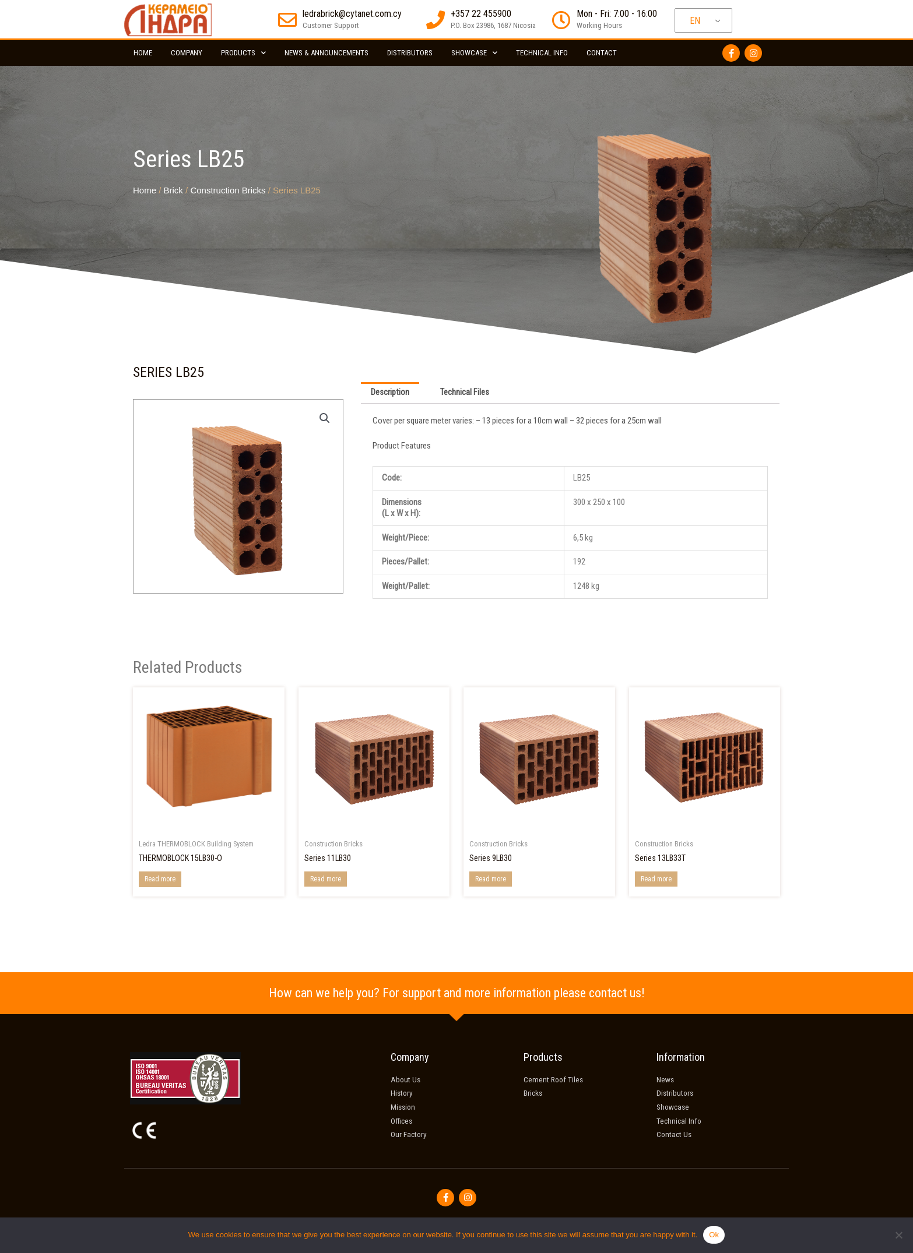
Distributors (410, 52)
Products (243, 52)
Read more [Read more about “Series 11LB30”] (325, 880)
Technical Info (542, 52)
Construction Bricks (227, 190)
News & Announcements (326, 52)
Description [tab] (390, 393)
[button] (324, 418)
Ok (714, 1234)
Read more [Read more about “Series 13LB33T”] (656, 880)
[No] (898, 1235)
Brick (173, 190)
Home (143, 52)
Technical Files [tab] (465, 393)
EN (695, 20)
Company (186, 52)
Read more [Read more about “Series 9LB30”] (490, 880)
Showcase (474, 52)
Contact (602, 52)
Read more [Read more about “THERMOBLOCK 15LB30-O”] (160, 880)
